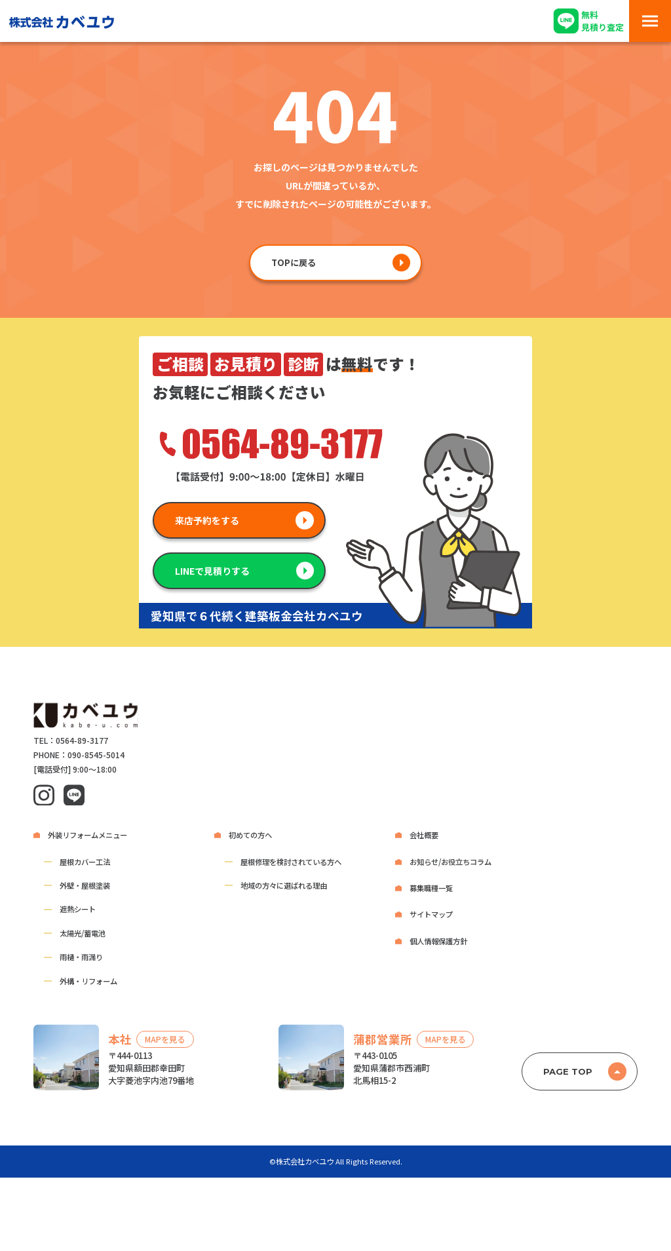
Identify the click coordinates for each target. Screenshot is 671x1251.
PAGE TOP (567, 1071)
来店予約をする (207, 520)
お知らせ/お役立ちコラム (450, 861)
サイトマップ (431, 914)
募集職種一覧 (431, 888)
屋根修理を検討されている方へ (290, 861)
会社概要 (424, 835)
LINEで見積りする (212, 570)
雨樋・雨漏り (81, 957)
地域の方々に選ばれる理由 (283, 885)
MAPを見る (165, 1039)
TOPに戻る (293, 262)
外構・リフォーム (88, 981)
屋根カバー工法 (85, 861)
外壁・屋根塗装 (85, 885)
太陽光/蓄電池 (82, 933)
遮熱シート (78, 909)
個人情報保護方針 (438, 941)
